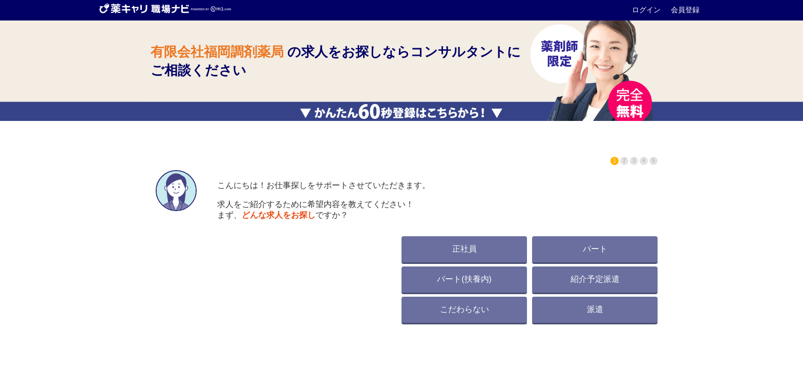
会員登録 (685, 10)
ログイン (647, 10)
